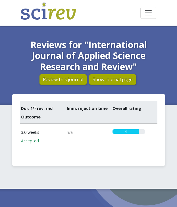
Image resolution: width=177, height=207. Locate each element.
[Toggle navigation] (148, 13)
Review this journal (63, 79)
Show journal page (113, 79)
